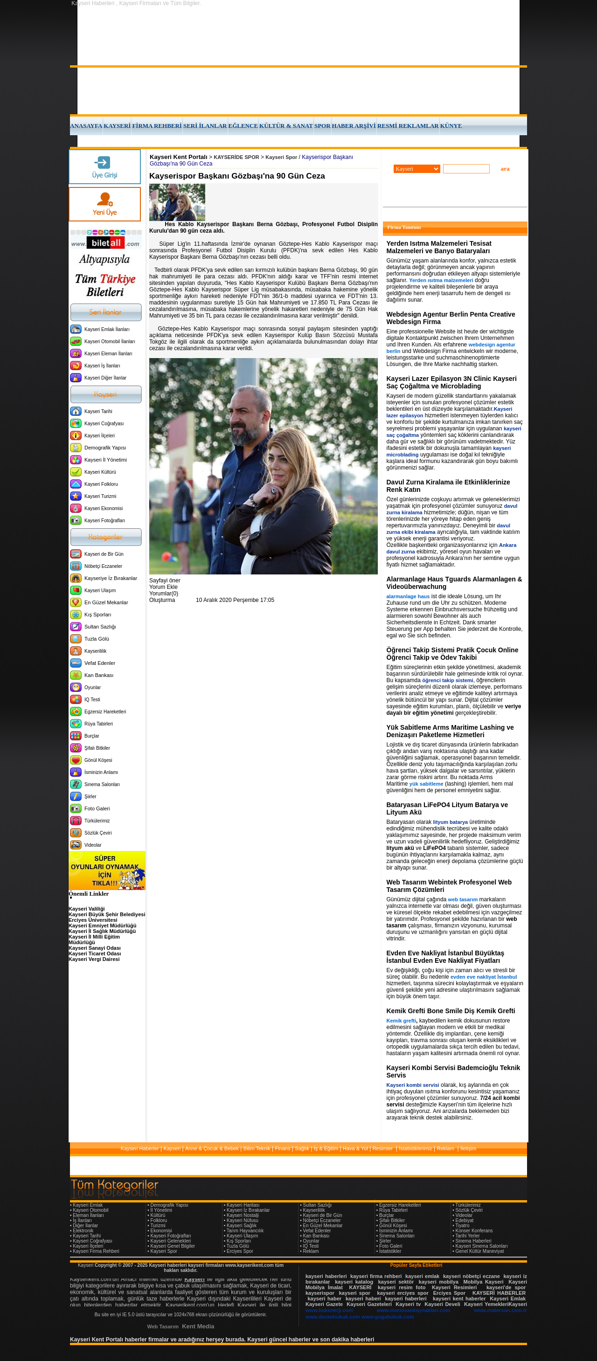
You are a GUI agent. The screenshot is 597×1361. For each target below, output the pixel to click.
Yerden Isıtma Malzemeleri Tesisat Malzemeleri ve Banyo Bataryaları (439, 247)
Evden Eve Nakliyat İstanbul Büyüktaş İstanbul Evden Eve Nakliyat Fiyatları (446, 956)
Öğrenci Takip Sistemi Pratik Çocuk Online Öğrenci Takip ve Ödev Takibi (453, 653)
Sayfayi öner (164, 580)
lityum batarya (450, 822)
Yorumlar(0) (163, 593)
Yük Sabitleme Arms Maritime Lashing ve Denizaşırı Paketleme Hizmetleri (450, 731)
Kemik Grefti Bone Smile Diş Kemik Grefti (451, 1011)
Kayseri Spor (281, 157)
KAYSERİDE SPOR (236, 157)
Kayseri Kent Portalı (179, 156)
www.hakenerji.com (329, 1310)
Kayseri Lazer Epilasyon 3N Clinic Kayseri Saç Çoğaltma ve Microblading (452, 382)
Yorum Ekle (163, 587)
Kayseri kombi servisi (413, 1085)
